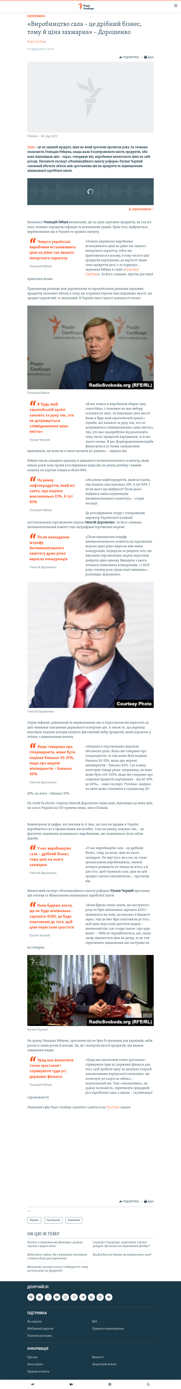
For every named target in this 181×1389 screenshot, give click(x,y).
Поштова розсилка (39, 1335)
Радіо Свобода (36, 41)
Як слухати (34, 1321)
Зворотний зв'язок (104, 1364)
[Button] (129, 57)
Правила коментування (108, 1328)
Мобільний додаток (40, 1328)
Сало (30, 147)
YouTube (112, 1107)
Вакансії (98, 1357)
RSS (94, 1321)
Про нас (32, 1357)
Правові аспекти (38, 1371)
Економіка (36, 16)
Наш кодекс (35, 1364)
